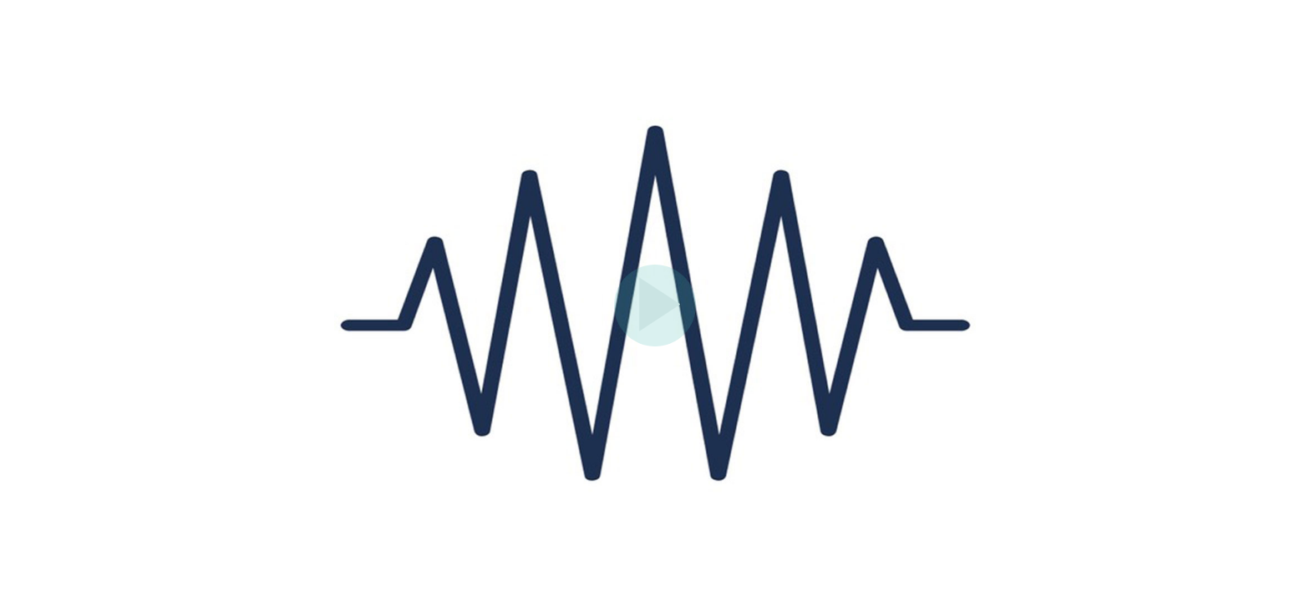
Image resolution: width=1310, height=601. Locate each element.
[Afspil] (655, 342)
